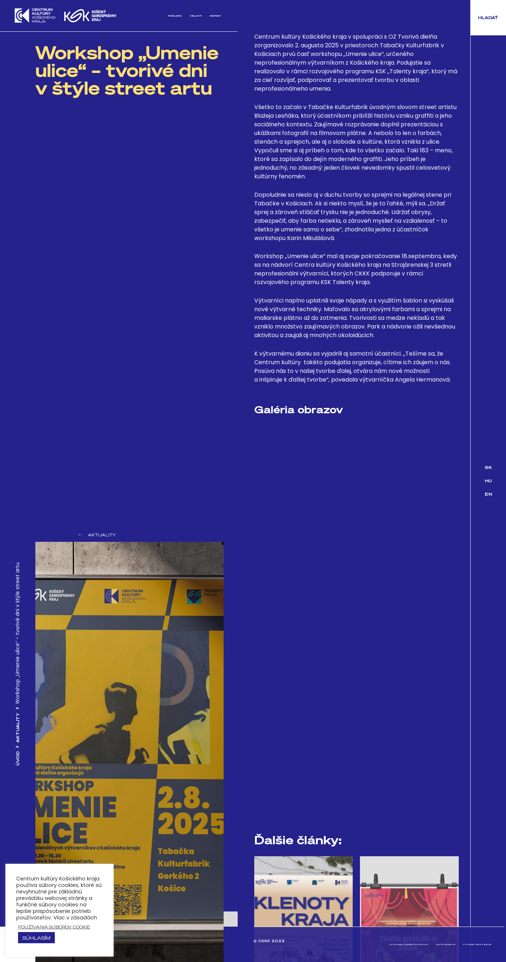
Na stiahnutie (415, 944)
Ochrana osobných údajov (354, 944)
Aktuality (18, 728)
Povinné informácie (466, 944)
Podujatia (141, 15)
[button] (488, 17)
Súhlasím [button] (36, 938)
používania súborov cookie (54, 927)
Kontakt (208, 15)
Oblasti (176, 15)
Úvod (18, 759)
